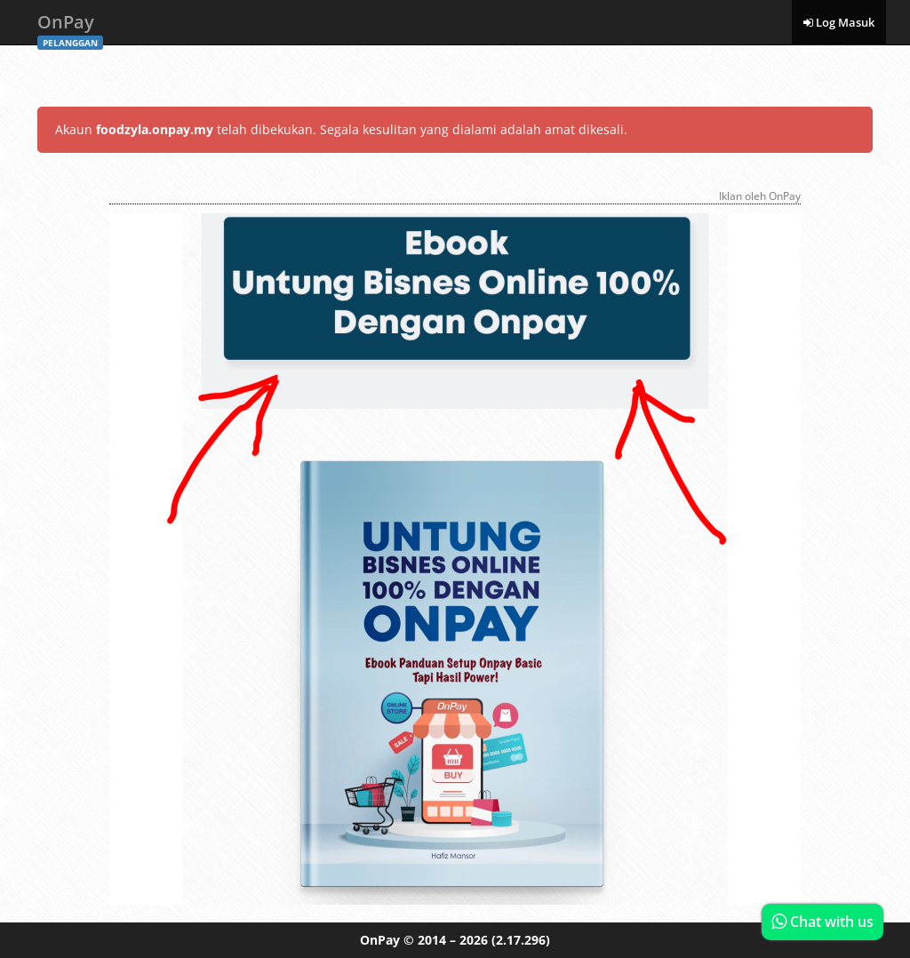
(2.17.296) (520, 939)
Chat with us (822, 921)
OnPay (70, 27)
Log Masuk (838, 22)
